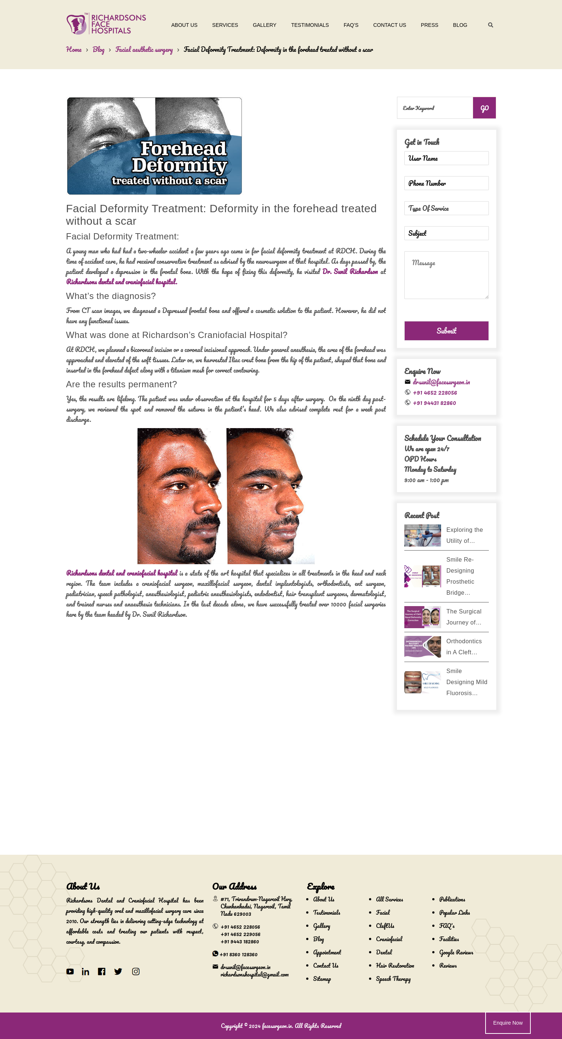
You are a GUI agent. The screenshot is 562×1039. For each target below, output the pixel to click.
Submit (446, 331)
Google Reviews (456, 952)
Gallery (261, 25)
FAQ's (447, 925)
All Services (389, 899)
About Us (181, 25)
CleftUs (385, 925)
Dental (384, 952)
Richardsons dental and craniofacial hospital (122, 573)
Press (425, 25)
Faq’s (347, 25)
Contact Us (385, 25)
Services (221, 25)
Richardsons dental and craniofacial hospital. (121, 282)
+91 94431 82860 (434, 402)
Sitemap (322, 978)
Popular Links (454, 912)
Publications (452, 899)
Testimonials (306, 25)
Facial (383, 912)
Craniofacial (389, 939)
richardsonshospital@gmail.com (255, 974)
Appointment (327, 952)
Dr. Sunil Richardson (350, 271)
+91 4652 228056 (435, 392)
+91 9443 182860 (240, 941)
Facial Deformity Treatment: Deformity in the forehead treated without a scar (278, 49)
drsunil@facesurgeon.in (441, 382)
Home (74, 49)
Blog (457, 25)
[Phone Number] (446, 183)
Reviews (448, 965)
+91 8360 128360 (238, 954)
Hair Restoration (395, 965)
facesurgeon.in (277, 1025)
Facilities (449, 939)
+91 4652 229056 (241, 933)
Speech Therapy (393, 978)
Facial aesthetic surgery (144, 49)
